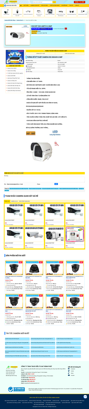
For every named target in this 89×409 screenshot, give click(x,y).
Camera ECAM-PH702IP (70, 243)
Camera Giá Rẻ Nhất (11, 75)
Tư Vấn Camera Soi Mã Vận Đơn (37, 347)
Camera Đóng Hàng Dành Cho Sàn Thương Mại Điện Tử (42, 338)
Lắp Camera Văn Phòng (27, 402)
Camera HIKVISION (47, 400)
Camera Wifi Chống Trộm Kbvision (14, 90)
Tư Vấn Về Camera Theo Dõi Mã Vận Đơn (65, 338)
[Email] (30, 184)
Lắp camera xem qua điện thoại (77, 400)
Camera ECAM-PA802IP (29, 220)
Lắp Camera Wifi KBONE (39, 404)
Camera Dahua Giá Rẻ (22, 400)
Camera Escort (19, 20)
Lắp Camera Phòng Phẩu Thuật (13, 78)
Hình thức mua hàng (10, 370)
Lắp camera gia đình (64, 400)
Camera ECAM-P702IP (49, 243)
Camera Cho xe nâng (11, 70)
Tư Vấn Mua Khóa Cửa (50, 404)
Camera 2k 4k (14, 201)
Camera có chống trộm (12, 80)
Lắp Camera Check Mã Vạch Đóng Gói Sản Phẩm (40, 355)
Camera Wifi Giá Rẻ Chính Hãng (13, 88)
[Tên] (13, 184)
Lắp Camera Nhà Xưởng (39, 402)
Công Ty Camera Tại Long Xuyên (35, 188)
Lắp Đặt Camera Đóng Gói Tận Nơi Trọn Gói (39, 351)
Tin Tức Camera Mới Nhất (17, 333)
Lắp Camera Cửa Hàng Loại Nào (14, 402)
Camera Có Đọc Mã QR (11, 68)
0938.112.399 (79, 2)
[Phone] (47, 184)
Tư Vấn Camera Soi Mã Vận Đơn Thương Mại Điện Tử (67, 351)
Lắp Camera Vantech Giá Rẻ (11, 400)
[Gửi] (56, 184)
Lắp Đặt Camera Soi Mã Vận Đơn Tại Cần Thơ (65, 347)
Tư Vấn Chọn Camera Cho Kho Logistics (15, 73)
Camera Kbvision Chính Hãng (35, 400)
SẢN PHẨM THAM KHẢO (24, 201)
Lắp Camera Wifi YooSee (76, 402)
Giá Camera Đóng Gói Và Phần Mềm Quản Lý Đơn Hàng (16, 355)
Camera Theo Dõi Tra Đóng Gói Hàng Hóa (65, 355)
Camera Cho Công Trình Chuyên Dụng (14, 83)
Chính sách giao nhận (10, 372)
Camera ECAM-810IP (29, 243)
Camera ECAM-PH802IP (9, 220)
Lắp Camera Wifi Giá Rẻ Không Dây (52, 402)
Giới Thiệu (26, 5)
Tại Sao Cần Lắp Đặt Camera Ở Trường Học (50, 188)
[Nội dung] (44, 179)
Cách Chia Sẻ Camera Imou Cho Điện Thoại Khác (19, 188)
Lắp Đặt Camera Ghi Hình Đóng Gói (12, 338)
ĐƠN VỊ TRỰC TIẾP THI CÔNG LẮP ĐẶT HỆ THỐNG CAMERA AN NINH (44, 397)
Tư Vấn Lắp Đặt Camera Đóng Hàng (63, 342)
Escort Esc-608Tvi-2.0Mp (31, 20)
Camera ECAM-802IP (49, 220)
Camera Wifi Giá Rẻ (66, 402)
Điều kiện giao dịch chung (11, 375)
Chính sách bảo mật (10, 373)
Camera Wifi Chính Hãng (10, 20)
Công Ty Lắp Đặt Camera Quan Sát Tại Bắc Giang (68, 188)
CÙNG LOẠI (7, 201)
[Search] (42, 2)
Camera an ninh (55, 400)
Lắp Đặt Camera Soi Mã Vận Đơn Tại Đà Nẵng (14, 347)
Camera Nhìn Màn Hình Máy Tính (13, 85)
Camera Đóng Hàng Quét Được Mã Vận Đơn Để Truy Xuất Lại (43, 342)
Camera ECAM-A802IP (70, 220)
